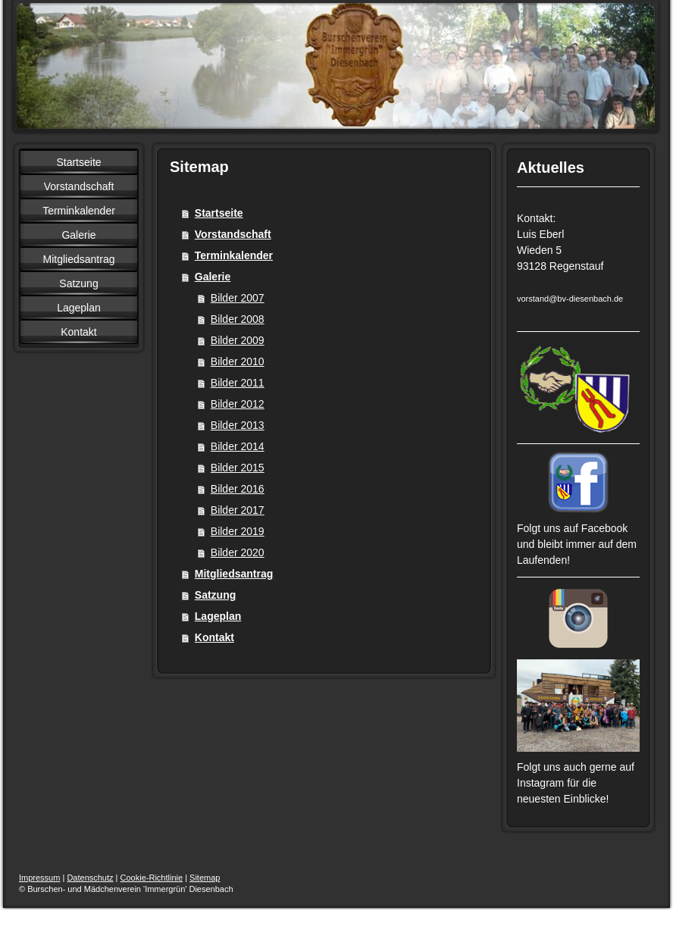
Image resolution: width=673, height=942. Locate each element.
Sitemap (204, 877)
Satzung (215, 595)
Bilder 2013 (238, 425)
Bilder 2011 (238, 383)
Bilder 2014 (238, 446)
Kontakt (214, 637)
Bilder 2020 (238, 552)
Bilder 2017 (238, 510)
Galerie (212, 277)
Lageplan (218, 616)
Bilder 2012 (238, 404)
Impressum (39, 877)
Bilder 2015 (238, 468)
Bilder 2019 (238, 531)
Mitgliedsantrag (234, 574)
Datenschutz (90, 877)
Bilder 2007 (238, 298)
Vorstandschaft (233, 234)
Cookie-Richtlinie (152, 877)
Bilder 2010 (238, 361)
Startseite (219, 213)
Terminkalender (234, 255)
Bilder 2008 (238, 319)
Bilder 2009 (238, 340)
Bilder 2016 (238, 489)
